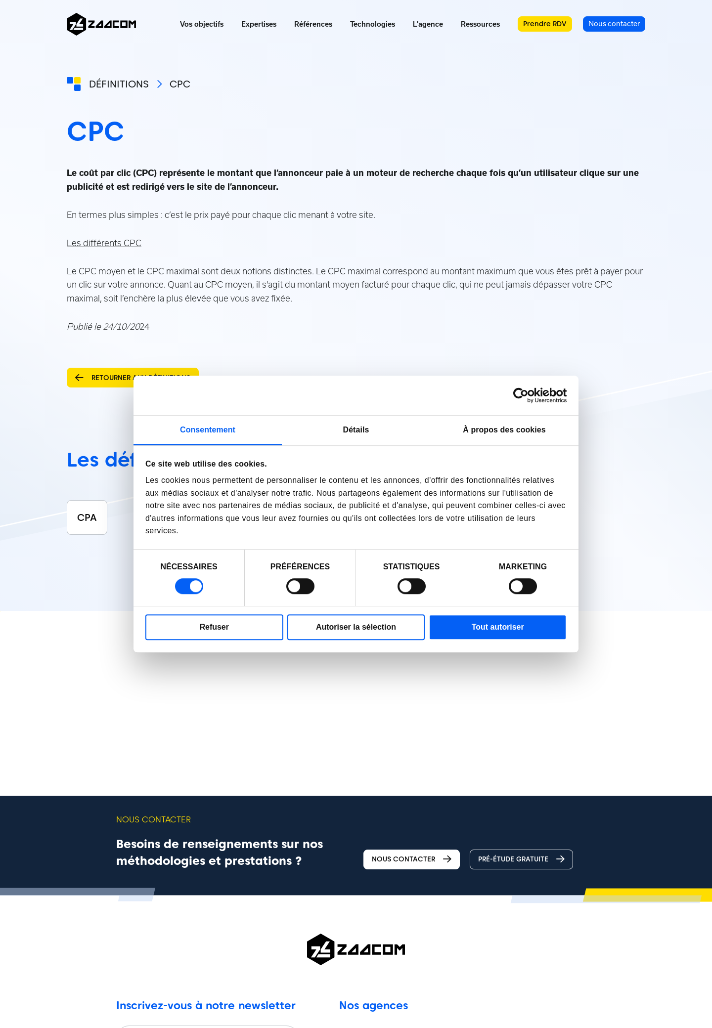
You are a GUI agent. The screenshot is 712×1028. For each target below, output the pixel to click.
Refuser (214, 627)
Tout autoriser (498, 627)
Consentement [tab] (207, 430)
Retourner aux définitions (132, 378)
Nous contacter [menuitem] (614, 23)
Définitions (119, 84)
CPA (87, 517)
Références (313, 24)
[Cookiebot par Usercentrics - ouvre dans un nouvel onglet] (523, 395)
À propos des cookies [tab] (504, 430)
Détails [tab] (356, 430)
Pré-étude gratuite (521, 859)
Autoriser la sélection (356, 627)
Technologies (372, 24)
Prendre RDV (545, 24)
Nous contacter (411, 859)
